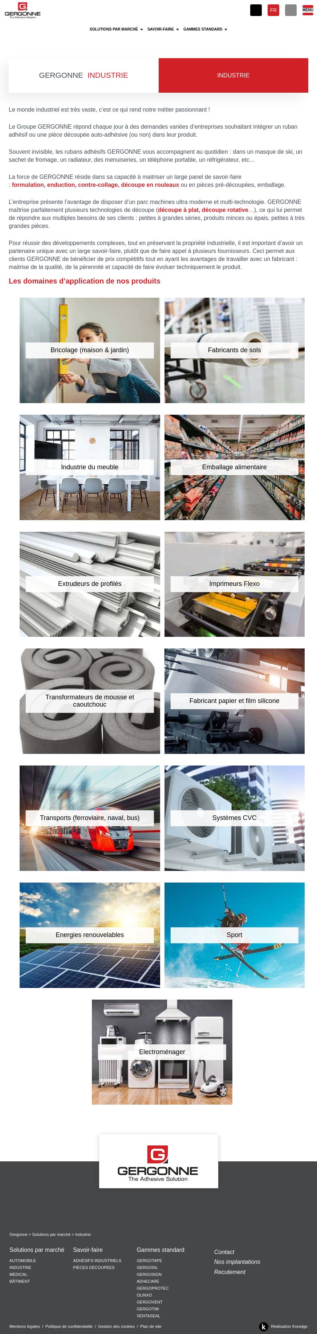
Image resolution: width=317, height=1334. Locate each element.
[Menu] (307, 10)
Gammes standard (160, 1250)
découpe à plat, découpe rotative (203, 210)
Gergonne (18, 1234)
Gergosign (149, 1274)
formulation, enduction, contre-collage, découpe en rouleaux (95, 185)
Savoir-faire (88, 1250)
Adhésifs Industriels (97, 1260)
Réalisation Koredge (282, 1326)
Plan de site (150, 1326)
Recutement (229, 1272)
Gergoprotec (152, 1288)
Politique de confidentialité (69, 1326)
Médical (18, 1274)
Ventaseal (148, 1316)
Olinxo (144, 1295)
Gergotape (149, 1260)
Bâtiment (19, 1281)
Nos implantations (237, 1262)
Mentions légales (24, 1326)
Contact (224, 1252)
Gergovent (149, 1302)
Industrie (20, 1267)
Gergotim (148, 1309)
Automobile (22, 1260)
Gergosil (147, 1267)
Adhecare (148, 1281)
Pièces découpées (93, 1267)
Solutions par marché (51, 1234)
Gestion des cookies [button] (116, 1326)
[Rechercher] (291, 10)
